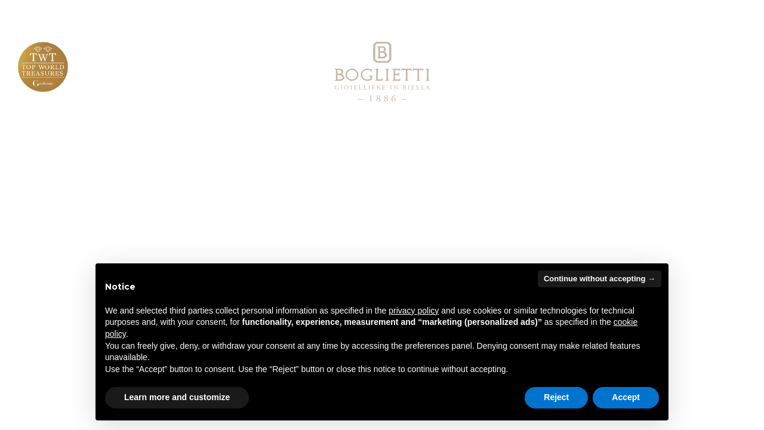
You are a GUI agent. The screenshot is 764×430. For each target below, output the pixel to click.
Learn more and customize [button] (177, 397)
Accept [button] (626, 397)
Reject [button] (556, 397)
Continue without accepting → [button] (599, 278)
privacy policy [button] (414, 310)
